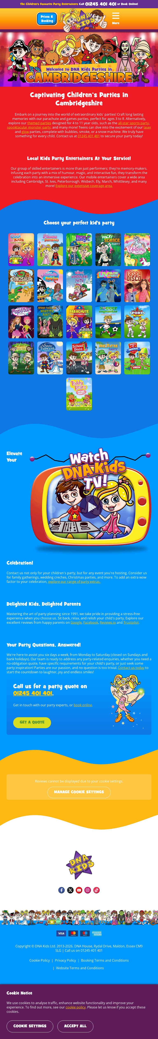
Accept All (75, 1026)
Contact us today (120, 667)
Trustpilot (129, 622)
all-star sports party (113, 123)
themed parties (20, 123)
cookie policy (56, 1011)
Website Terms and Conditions (80, 968)
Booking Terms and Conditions (104, 960)
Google (75, 622)
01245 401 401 (100, 4)
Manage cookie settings (79, 792)
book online (82, 705)
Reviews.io (107, 622)
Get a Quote (32, 722)
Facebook (89, 622)
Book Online (129, 4)
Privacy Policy (65, 960)
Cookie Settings (29, 1026)
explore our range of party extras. (63, 581)
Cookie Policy (40, 960)
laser (128, 127)
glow (143, 127)
